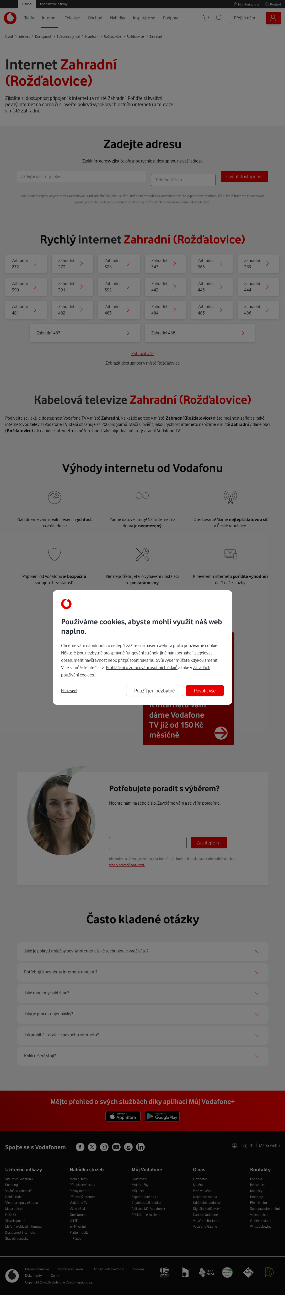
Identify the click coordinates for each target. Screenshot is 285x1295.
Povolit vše (205, 690)
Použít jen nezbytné (154, 690)
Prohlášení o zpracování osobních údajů (142, 667)
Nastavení (69, 691)
